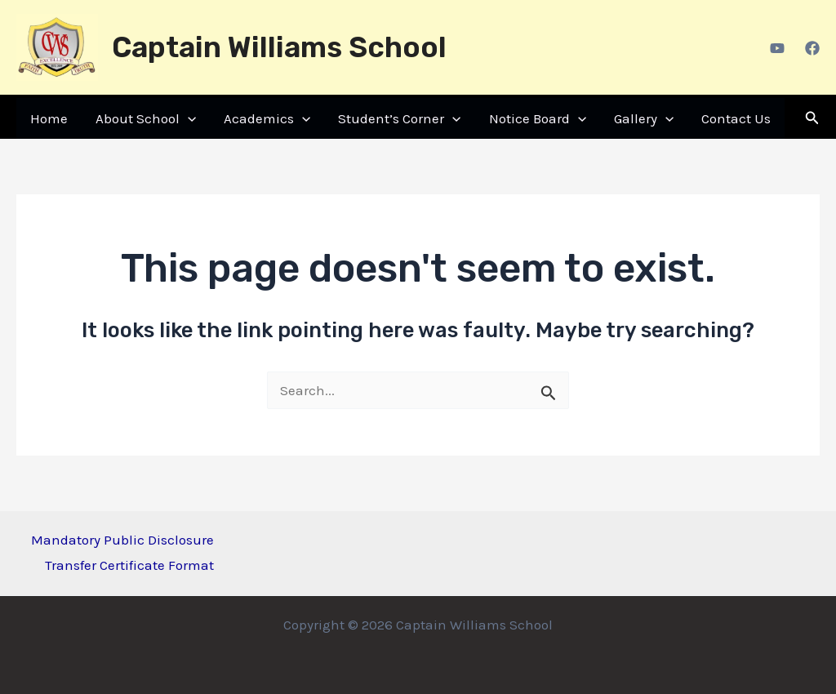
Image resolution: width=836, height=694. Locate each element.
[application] (188, 118)
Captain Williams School (279, 47)
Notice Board (537, 118)
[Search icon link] (812, 118)
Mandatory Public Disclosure (122, 540)
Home (49, 118)
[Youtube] (777, 48)
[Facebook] (812, 48)
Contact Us (736, 118)
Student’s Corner (399, 118)
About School (146, 118)
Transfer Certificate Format (129, 565)
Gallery (644, 118)
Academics (267, 118)
